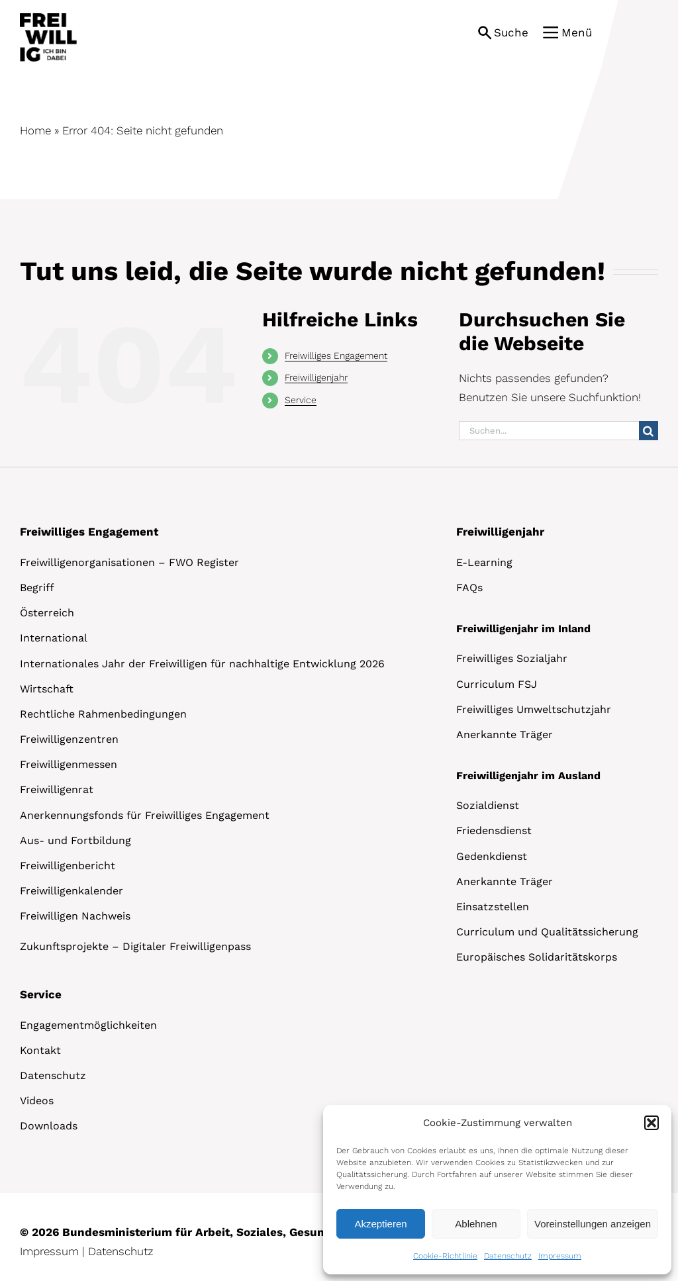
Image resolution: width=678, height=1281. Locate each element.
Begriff (37, 587)
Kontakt (40, 1050)
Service (300, 400)
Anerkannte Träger (504, 734)
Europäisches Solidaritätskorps (536, 957)
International (53, 638)
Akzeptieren (380, 1223)
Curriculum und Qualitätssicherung (547, 931)
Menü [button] (576, 32)
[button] (651, 1122)
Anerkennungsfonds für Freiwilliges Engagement (144, 815)
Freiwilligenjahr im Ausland (528, 775)
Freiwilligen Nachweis (75, 916)
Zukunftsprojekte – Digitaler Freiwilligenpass (135, 946)
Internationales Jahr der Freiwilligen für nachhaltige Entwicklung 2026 (202, 663)
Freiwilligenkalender (71, 890)
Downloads (48, 1125)
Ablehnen (476, 1223)
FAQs (469, 587)
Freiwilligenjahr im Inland (523, 628)
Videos (37, 1100)
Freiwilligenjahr (316, 377)
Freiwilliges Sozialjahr (511, 658)
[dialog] (497, 1189)
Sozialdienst (487, 805)
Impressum (559, 1255)
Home (35, 130)
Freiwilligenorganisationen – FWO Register (129, 562)
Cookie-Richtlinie (445, 1255)
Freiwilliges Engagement (336, 355)
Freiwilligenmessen (68, 764)
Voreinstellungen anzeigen (592, 1223)
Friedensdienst (494, 830)
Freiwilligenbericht (67, 865)
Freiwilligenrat (56, 789)
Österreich (47, 612)
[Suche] (648, 430)
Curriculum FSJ (496, 684)
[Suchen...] (549, 430)
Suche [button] (511, 32)
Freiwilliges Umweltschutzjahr (533, 709)
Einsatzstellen (492, 906)
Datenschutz (508, 1255)
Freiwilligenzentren (69, 739)
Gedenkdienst (491, 856)
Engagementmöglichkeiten (88, 1025)
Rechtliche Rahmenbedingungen (103, 714)
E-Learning (484, 562)
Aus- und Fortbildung (75, 840)
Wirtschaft (46, 689)
